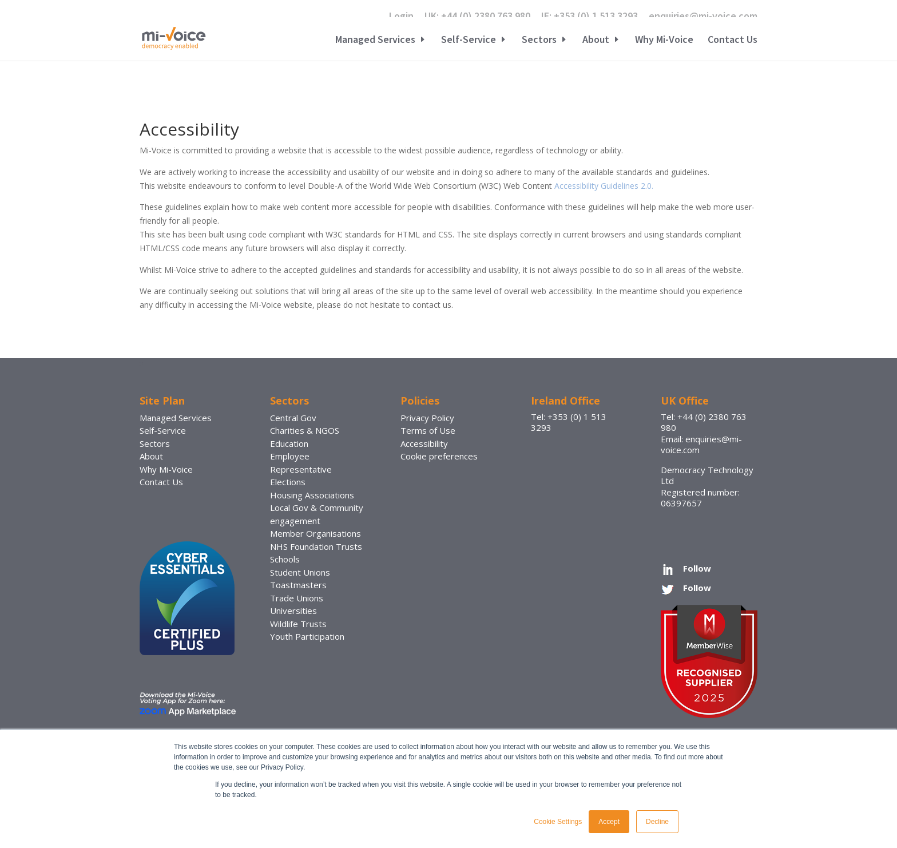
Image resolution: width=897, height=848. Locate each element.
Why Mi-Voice (664, 40)
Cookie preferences (439, 456)
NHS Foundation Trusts (316, 546)
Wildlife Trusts (298, 623)
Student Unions (300, 572)
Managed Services (375, 40)
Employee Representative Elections (301, 469)
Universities (293, 610)
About (595, 40)
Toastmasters (298, 585)
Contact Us (732, 40)
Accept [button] (609, 822)
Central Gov (293, 417)
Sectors (539, 40)
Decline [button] (657, 822)
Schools (285, 559)
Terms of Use (427, 430)
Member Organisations (315, 533)
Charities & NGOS (304, 430)
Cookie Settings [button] (558, 822)
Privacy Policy (427, 417)
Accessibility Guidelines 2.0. (603, 185)
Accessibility (424, 443)
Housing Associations (312, 495)
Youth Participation (307, 636)
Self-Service (468, 40)
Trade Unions (296, 598)
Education (289, 443)
